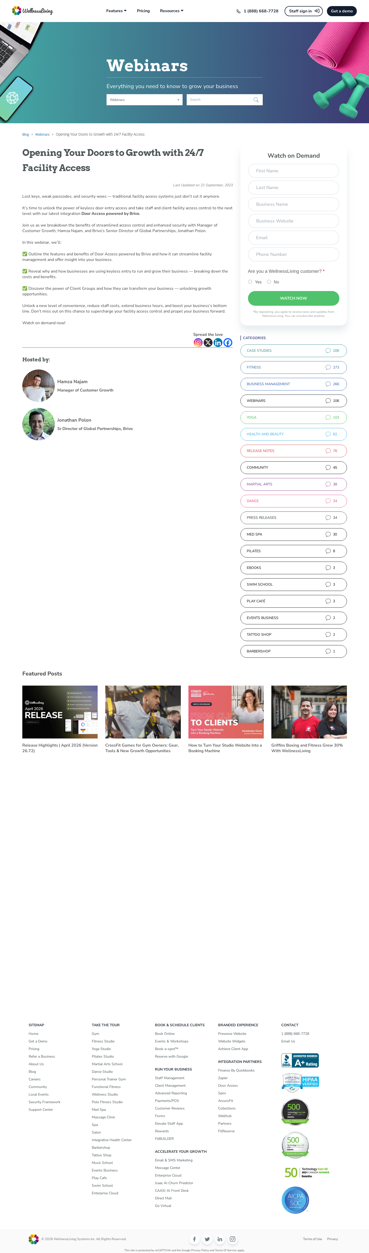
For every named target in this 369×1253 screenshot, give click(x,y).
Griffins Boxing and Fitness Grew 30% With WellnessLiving (307, 748)
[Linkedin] (218, 342)
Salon (96, 1132)
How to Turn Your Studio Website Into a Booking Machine (225, 748)
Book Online (164, 1033)
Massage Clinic (103, 1117)
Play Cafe (99, 1178)
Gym (95, 1033)
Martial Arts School (107, 1064)
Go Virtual (163, 1205)
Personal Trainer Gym (109, 1079)
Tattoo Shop (101, 1155)
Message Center (167, 1167)
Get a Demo (38, 1041)
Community (38, 1086)
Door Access (228, 1085)
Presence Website (232, 1033)
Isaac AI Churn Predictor (174, 1183)
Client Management (170, 1085)
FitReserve (226, 1131)
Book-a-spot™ (166, 1048)
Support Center (41, 1109)
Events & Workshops (171, 1041)
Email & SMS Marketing (173, 1160)
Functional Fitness (106, 1086)
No (276, 282)
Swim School (102, 1185)
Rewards (162, 1131)
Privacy (332, 1239)
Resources (170, 11)
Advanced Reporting (171, 1093)
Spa (95, 1124)
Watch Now (293, 298)
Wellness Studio (105, 1094)
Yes (258, 282)
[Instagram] (198, 342)
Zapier (223, 1078)
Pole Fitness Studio (107, 1102)
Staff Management (169, 1078)
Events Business (105, 1170)
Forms (160, 1116)
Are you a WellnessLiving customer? (286, 271)
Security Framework (44, 1102)
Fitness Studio (103, 1041)
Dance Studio (102, 1071)
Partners (225, 1123)
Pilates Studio (103, 1056)
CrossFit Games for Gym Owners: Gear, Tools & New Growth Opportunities (142, 748)
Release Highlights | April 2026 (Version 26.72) (60, 748)
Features (114, 11)
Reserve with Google (171, 1056)
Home (33, 1033)
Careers (35, 1079)
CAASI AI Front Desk (172, 1190)
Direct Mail (163, 1198)
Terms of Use (312, 1239)
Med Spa (99, 1109)
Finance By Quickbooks (236, 1070)
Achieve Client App (233, 1048)
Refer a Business (42, 1056)
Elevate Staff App (169, 1123)
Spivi (222, 1093)
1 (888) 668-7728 (261, 11)
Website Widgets (231, 1041)
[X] (208, 342)
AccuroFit (225, 1100)
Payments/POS (167, 1100)
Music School (102, 1162)
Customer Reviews (170, 1108)
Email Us (288, 1041)
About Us (36, 1064)
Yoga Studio (101, 1048)
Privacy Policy (200, 1250)
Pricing (143, 11)
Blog (32, 1071)
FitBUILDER (164, 1138)
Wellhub (225, 1116)
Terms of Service (226, 1250)
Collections (227, 1108)
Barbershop (101, 1147)
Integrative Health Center (112, 1140)
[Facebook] (227, 342)
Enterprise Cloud (105, 1193)
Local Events (39, 1094)
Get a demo (342, 11)
